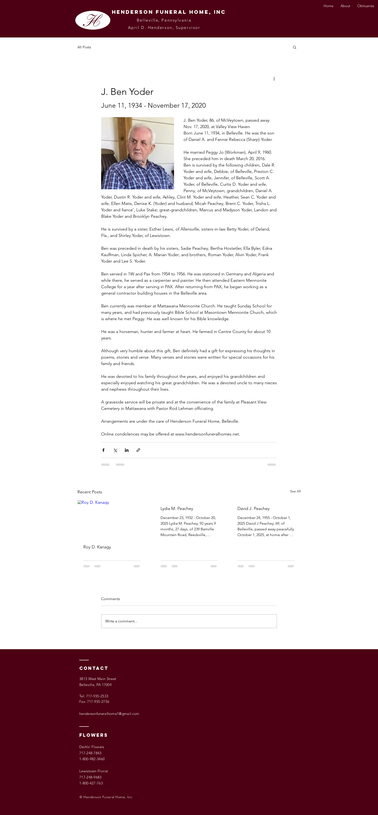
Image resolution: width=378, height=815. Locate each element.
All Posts (84, 47)
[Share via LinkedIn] (126, 450)
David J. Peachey (253, 508)
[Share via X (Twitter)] (115, 450)
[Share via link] (138, 450)
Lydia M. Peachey (177, 508)
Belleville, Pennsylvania (164, 20)
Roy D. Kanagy (97, 547)
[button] (294, 47)
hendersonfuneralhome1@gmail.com (109, 713)
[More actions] (274, 78)
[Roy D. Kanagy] (112, 519)
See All (295, 491)
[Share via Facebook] (103, 450)
